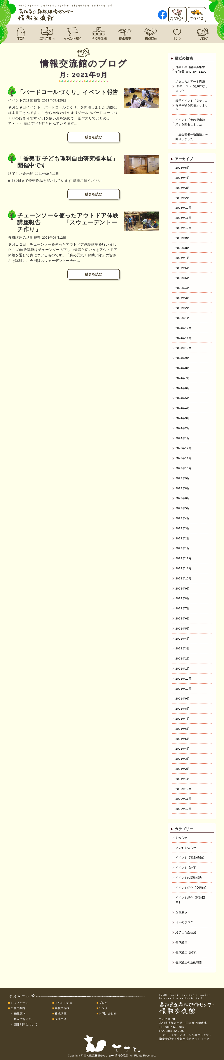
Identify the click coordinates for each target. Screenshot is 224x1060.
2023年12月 (183, 448)
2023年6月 (182, 498)
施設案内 (20, 1013)
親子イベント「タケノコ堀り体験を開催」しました (191, 105)
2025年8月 (182, 248)
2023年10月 (183, 468)
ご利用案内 (17, 1008)
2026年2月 (182, 197)
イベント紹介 (63, 1002)
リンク (103, 1008)
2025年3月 (182, 297)
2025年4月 (182, 288)
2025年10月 (183, 227)
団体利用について (26, 1024)
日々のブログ (184, 922)
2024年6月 (182, 388)
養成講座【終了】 (187, 952)
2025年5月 (182, 278)
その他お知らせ (185, 847)
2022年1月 (182, 668)
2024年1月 (182, 438)
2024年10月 (183, 348)
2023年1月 (182, 548)
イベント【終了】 (187, 867)
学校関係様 (62, 1008)
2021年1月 (182, 778)
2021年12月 (183, 678)
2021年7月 (182, 718)
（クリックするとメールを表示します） (185, 1035)
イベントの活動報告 (188, 877)
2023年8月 (182, 488)
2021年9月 (182, 698)
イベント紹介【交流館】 (191, 887)
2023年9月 (182, 478)
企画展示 (181, 912)
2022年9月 (182, 588)
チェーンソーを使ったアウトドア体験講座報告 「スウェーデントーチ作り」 (68, 222)
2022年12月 (183, 558)
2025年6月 (182, 267)
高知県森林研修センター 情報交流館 (106, 1055)
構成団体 (60, 1019)
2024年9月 (182, 358)
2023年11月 (183, 458)
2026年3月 (182, 187)
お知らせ (181, 837)
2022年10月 (183, 578)
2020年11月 (183, 798)
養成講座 (181, 942)
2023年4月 (182, 518)
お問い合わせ (108, 1013)
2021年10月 (183, 688)
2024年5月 (182, 398)
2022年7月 (182, 608)
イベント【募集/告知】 (190, 857)
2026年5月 (182, 167)
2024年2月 (182, 428)
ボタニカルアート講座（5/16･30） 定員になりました (191, 86)
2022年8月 (182, 598)
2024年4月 (182, 408)
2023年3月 (182, 528)
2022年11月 (183, 568)
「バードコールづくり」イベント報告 (67, 92)
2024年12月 (183, 328)
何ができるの (23, 1019)
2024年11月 (183, 338)
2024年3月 (182, 418)
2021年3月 (182, 758)
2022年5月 (182, 628)
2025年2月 (182, 308)
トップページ (19, 1002)
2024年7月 (182, 378)
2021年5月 (182, 738)
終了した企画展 (185, 932)
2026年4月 (182, 177)
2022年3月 (182, 648)
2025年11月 (183, 217)
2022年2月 (182, 658)
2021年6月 (182, 728)
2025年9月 (182, 238)
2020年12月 (183, 789)
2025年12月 (183, 207)
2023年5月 (182, 508)
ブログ (103, 1002)
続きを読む (93, 137)
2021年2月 (182, 768)
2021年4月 (182, 748)
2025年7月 (182, 257)
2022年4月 (182, 638)
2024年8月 (182, 368)
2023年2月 (182, 538)
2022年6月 (182, 618)
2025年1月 (182, 318)
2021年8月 (182, 708)
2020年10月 (183, 808)
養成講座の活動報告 (188, 962)
